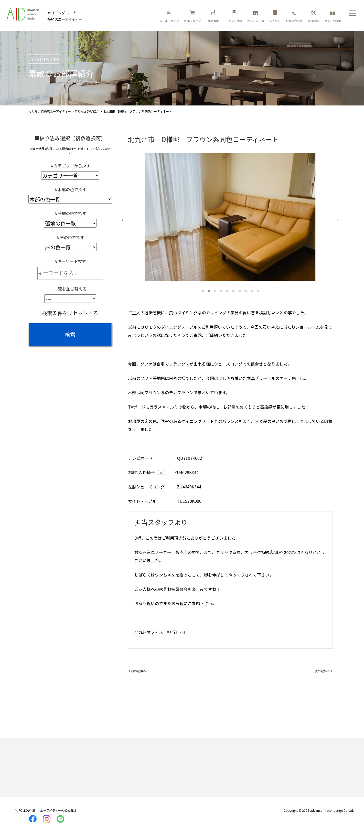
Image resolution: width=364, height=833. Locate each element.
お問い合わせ (294, 16)
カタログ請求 (332, 16)
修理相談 (313, 16)
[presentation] (123, 220)
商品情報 (214, 16)
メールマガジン (169, 16)
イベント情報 (233, 16)
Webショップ (192, 16)
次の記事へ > (324, 671)
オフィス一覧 (255, 16)
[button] (203, 291)
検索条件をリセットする (70, 313)
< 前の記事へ (137, 671)
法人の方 (275, 16)
